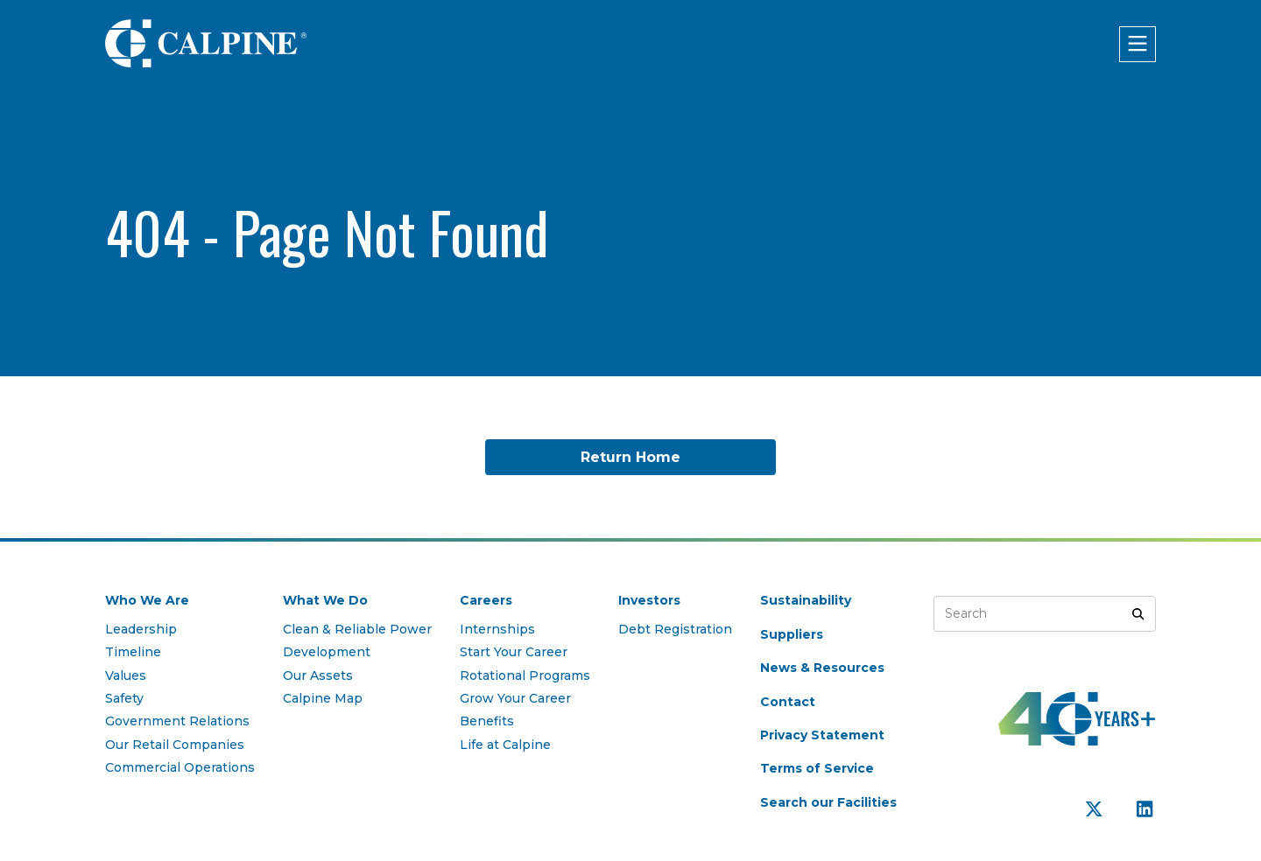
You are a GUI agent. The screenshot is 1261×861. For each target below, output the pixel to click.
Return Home (630, 457)
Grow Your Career (515, 698)
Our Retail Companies (174, 744)
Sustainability (805, 600)
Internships (497, 629)
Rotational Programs (525, 675)
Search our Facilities (828, 802)
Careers (486, 600)
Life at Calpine (505, 744)
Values (125, 675)
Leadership (141, 629)
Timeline (133, 652)
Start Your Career (513, 652)
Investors (649, 600)
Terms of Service (817, 768)
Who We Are (147, 600)
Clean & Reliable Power (357, 629)
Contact (787, 702)
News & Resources (822, 668)
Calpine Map (323, 698)
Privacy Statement (822, 735)
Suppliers (791, 634)
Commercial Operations (180, 767)
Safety (124, 698)
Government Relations (177, 721)
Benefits (487, 721)
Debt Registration (675, 629)
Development (326, 652)
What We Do (325, 600)
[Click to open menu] (1137, 44)
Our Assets (318, 675)
